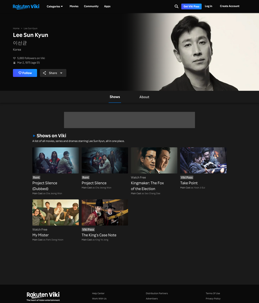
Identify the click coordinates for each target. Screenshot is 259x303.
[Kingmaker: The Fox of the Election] (154, 169)
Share (53, 73)
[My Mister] (55, 218)
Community (91, 6)
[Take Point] (203, 166)
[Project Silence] (105, 166)
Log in (208, 6)
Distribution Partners (157, 293)
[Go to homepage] (26, 6)
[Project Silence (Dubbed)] (55, 169)
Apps (107, 6)
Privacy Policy (213, 298)
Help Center (98, 293)
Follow (25, 73)
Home (16, 28)
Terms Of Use (213, 293)
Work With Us (99, 298)
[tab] (115, 97)
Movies (74, 6)
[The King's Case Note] (105, 218)
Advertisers (152, 298)
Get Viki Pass (191, 6)
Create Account (229, 6)
